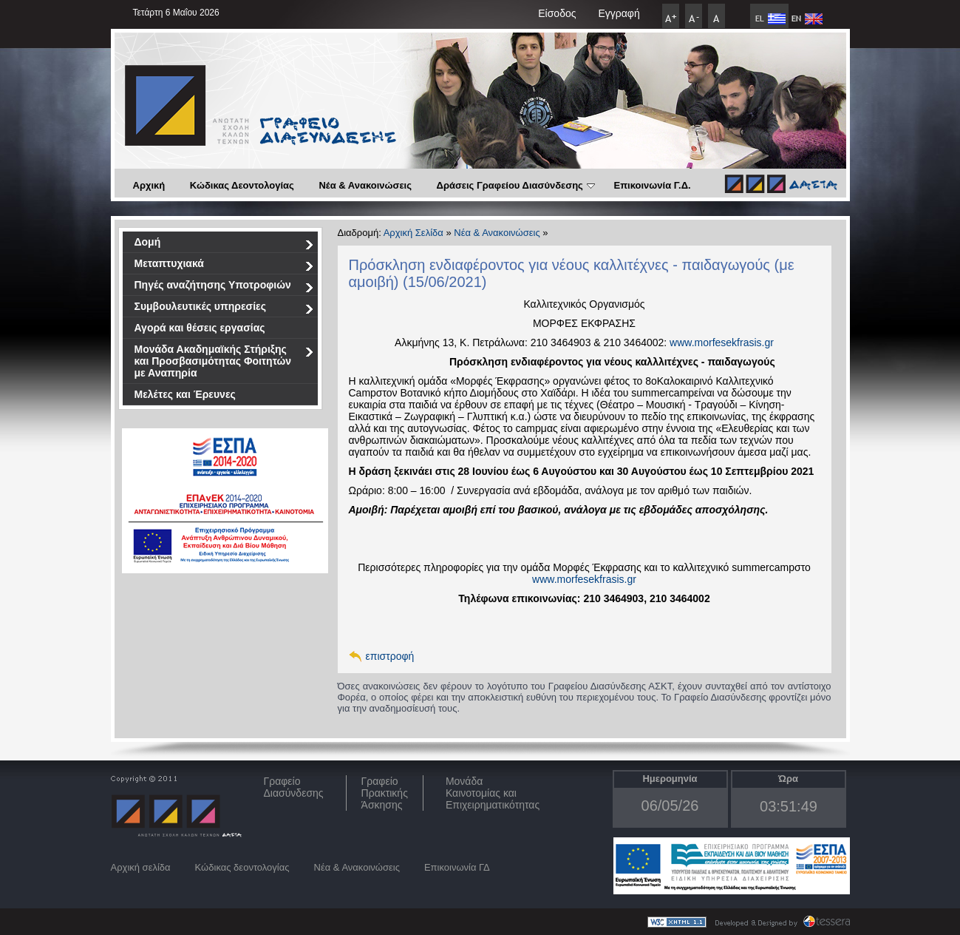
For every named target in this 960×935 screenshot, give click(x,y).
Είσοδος (557, 13)
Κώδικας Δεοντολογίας (242, 185)
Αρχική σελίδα (141, 867)
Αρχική (149, 185)
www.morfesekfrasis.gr (722, 342)
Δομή (224, 244)
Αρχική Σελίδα (413, 232)
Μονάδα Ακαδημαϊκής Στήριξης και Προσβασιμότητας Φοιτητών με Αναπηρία (224, 361)
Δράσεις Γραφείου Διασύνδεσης (516, 185)
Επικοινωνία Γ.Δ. (651, 185)
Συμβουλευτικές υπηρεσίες (224, 308)
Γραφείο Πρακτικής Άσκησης (384, 793)
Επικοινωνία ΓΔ (457, 867)
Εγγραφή (618, 13)
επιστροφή (390, 656)
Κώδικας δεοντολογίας (242, 867)
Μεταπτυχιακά (224, 265)
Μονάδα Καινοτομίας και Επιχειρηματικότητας (492, 793)
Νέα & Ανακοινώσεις (365, 185)
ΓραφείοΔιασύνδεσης (294, 787)
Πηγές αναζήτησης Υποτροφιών (224, 287)
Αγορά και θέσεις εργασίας (200, 328)
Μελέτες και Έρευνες (185, 394)
